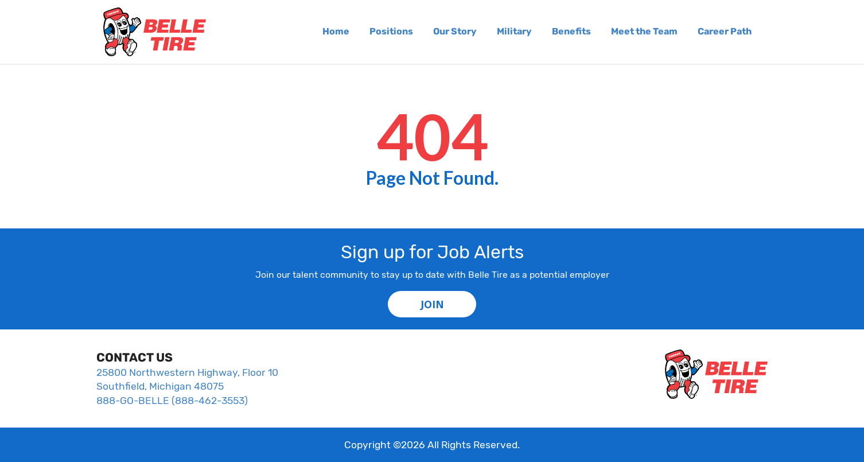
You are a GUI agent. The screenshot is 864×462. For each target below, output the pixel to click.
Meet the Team (644, 31)
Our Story (455, 31)
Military (514, 31)
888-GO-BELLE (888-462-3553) (172, 400)
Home (335, 31)
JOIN (432, 304)
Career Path (725, 31)
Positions (391, 31)
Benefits (571, 31)
